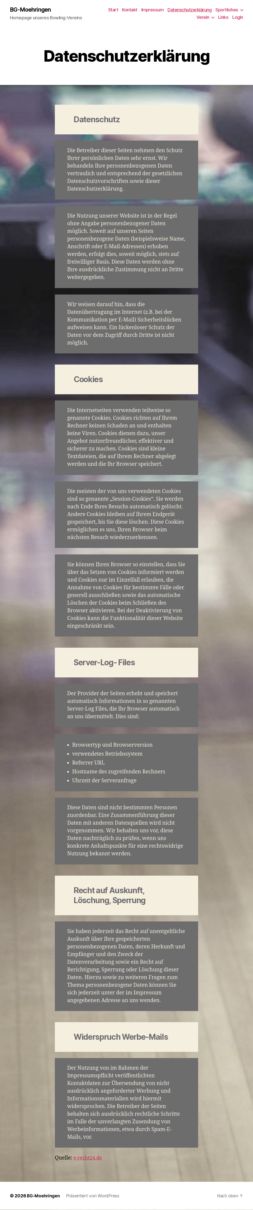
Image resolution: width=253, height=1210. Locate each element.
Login (237, 17)
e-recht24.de (88, 1158)
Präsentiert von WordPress (93, 1196)
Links (223, 17)
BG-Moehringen (31, 10)
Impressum (152, 10)
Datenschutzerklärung (189, 10)
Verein (202, 17)
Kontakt (129, 10)
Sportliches (226, 10)
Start (113, 10)
